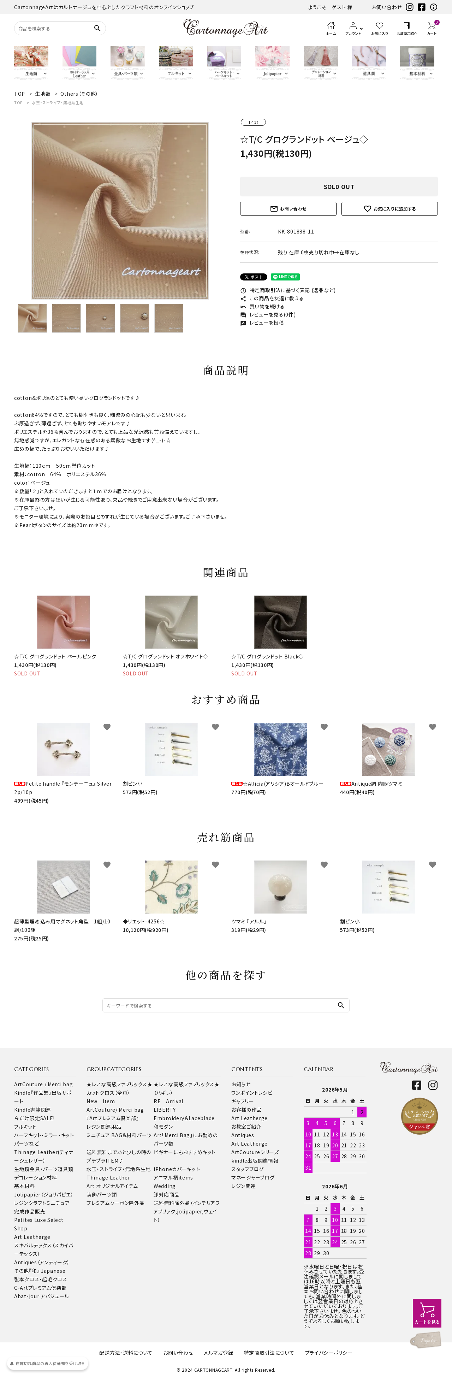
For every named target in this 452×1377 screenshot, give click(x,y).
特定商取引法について (269, 1352)
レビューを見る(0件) (268, 314)
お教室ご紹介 (246, 1126)
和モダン (163, 1126)
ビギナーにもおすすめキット (185, 1152)
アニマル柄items (173, 1177)
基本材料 (24, 1185)
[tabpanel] (120, 211)
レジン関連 (243, 1185)
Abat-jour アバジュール (41, 1296)
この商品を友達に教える (272, 298)
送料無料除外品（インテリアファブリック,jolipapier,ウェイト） (187, 1211)
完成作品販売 (29, 1211)
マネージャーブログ (252, 1177)
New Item (101, 1101)
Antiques (242, 1135)
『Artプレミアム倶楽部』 (113, 1118)
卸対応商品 (167, 1194)
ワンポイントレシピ (251, 1092)
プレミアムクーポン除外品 (115, 1202)
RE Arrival (168, 1101)
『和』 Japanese (47, 1270)
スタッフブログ (247, 1168)
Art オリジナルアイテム (112, 1185)
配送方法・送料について (126, 1352)
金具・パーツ (44, 1168)
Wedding (165, 1185)
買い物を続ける (262, 306)
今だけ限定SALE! (34, 1118)
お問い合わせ (387, 7)
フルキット (25, 1126)
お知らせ (241, 1084)
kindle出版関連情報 (254, 1160)
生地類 (22, 1168)
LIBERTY (165, 1109)
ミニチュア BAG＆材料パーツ (119, 1135)
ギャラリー (242, 1101)
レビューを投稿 (262, 322)
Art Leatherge (32, 1236)
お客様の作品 (246, 1109)
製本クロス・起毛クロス (40, 1279)
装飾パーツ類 (102, 1194)
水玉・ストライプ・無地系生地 (58, 102)
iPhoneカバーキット (177, 1168)
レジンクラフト (30, 1202)
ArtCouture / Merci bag (43, 1084)
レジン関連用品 (104, 1126)
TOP (18, 102)
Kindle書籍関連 (32, 1109)
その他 (21, 1270)
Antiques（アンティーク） (42, 1262)
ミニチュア (58, 1202)
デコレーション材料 (35, 1177)
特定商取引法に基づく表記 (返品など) (288, 290)
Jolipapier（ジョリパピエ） (44, 1194)
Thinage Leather (108, 1177)
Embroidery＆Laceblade (184, 1118)
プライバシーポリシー (329, 1352)
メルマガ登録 (218, 1352)
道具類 (65, 1168)
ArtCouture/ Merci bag (115, 1109)
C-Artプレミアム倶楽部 (40, 1287)
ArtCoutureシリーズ (255, 1152)
